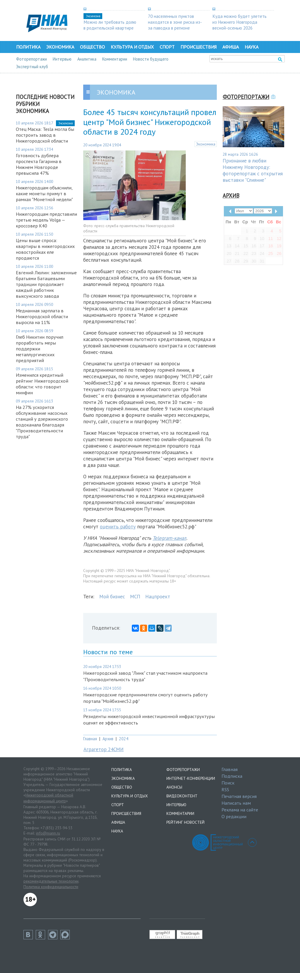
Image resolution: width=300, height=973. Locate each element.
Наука (251, 47)
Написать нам (236, 803)
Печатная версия (239, 796)
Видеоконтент (181, 796)
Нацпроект (157, 596)
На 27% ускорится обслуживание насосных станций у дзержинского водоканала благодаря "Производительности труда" (42, 421)
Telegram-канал (169, 538)
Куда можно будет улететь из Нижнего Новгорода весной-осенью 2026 (239, 22)
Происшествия (198, 47)
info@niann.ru (48, 833)
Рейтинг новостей (185, 822)
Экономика (60, 47)
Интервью (62, 59)
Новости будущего (150, 59)
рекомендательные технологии (51, 881)
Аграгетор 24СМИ (103, 749)
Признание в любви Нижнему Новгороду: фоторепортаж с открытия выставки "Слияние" (253, 170)
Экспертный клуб (32, 66)
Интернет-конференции (190, 778)
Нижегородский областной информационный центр (48, 798)
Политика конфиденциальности (50, 886)
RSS (225, 789)
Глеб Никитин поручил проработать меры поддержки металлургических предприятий (39, 348)
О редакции (233, 816)
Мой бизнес (112, 596)
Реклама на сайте (239, 810)
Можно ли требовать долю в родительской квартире (109, 25)
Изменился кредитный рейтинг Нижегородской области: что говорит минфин (42, 383)
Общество (92, 47)
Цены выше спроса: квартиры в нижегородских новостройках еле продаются (45, 249)
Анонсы (174, 787)
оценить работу (118, 526)
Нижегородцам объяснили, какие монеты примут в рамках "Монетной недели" (44, 193)
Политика (28, 47)
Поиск (227, 783)
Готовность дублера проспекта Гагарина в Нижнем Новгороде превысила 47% (39, 164)
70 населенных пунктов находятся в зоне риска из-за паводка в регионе (175, 22)
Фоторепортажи (31, 59)
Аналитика (86, 59)
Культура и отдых (132, 47)
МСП (135, 596)
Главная (90, 738)
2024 (123, 738)
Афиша (230, 47)
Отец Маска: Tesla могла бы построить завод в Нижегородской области (45, 135)
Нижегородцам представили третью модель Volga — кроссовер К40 (46, 220)
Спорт (167, 47)
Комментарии (114, 59)
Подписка (231, 776)
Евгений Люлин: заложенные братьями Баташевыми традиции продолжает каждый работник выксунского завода (46, 284)
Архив (108, 738)
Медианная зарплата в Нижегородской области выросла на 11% (42, 316)
